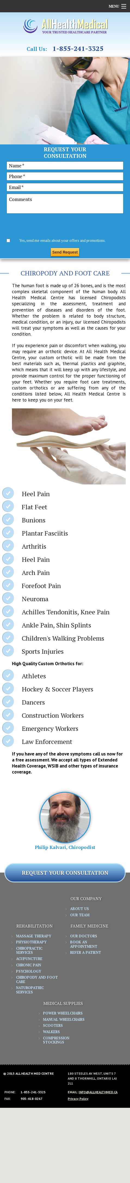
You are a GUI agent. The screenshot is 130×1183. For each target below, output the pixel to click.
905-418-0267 (31, 1099)
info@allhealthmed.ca (98, 1092)
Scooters (53, 1026)
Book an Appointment (83, 944)
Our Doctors (83, 936)
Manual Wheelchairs (64, 1020)
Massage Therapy (33, 936)
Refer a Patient (85, 953)
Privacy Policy (78, 1099)
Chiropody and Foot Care (37, 979)
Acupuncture (29, 959)
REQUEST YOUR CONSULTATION (65, 872)
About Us (79, 909)
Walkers (51, 1032)
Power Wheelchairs (63, 1013)
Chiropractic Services (29, 950)
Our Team (79, 915)
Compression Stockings (56, 1040)
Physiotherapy (31, 942)
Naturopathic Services (30, 990)
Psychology (28, 971)
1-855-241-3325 (77, 49)
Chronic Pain (28, 965)
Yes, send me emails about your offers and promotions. (62, 240)
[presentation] (48, 226)
